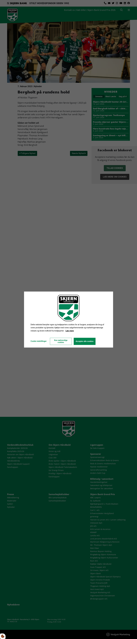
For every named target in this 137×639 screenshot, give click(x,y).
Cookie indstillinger (39, 341)
